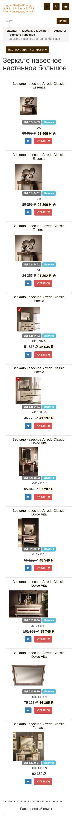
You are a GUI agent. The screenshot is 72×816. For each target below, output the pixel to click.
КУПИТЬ (43, 141)
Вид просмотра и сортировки (27, 49)
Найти (63, 21)
